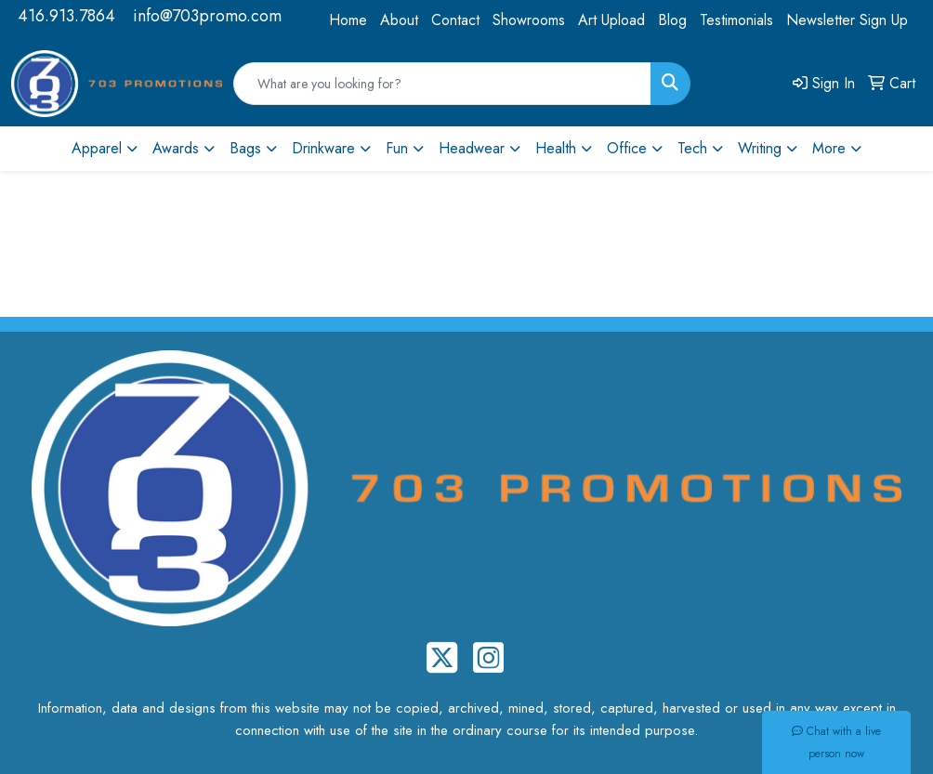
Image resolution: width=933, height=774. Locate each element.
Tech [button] (692, 148)
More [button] (829, 148)
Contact (455, 20)
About (399, 20)
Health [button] (555, 148)
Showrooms (529, 20)
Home (348, 20)
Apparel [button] (97, 148)
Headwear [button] (472, 148)
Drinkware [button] (323, 148)
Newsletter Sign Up (847, 20)
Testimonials (736, 20)
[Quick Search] (442, 83)
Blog (672, 20)
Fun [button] (397, 148)
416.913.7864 (66, 16)
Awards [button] (175, 148)
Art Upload (611, 20)
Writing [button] (760, 148)
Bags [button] (245, 148)
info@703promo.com (207, 16)
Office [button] (627, 148)
